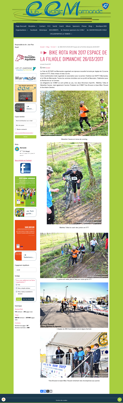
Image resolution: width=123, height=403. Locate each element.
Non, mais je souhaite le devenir (25, 293)
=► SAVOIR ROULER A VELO (97, 30)
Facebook (33, 30)
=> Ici (18, 270)
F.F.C (49, 26)
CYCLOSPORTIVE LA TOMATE (60, 34)
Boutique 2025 (101, 26)
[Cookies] (4, 399)
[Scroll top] (119, 399)
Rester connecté (22, 130)
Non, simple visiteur (24, 289)
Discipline (32, 26)
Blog (90, 26)
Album (68, 26)
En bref (53, 47)
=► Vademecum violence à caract (29, 257)
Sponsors (76, 26)
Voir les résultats (28, 300)
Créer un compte (19, 133)
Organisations (21, 30)
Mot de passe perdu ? (29, 133)
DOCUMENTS (53, 30)
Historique (43, 30)
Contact (42, 26)
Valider (25, 137)
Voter (18, 300)
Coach (61, 26)
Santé (55, 26)
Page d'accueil (21, 26)
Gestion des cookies (61, 400)
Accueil (42, 47)
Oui (19, 285)
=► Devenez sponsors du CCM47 (72, 30)
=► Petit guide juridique (30, 213)
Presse (84, 26)
